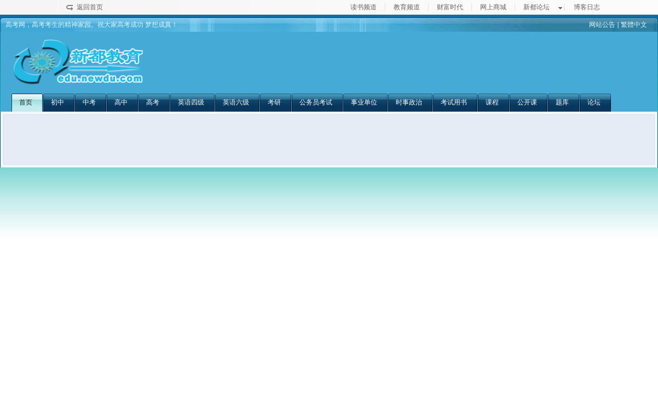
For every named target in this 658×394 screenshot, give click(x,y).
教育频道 (407, 7)
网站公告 (602, 24)
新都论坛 (536, 7)
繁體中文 (634, 24)
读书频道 (363, 7)
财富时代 (450, 7)
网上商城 (493, 7)
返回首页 (90, 7)
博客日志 (587, 7)
